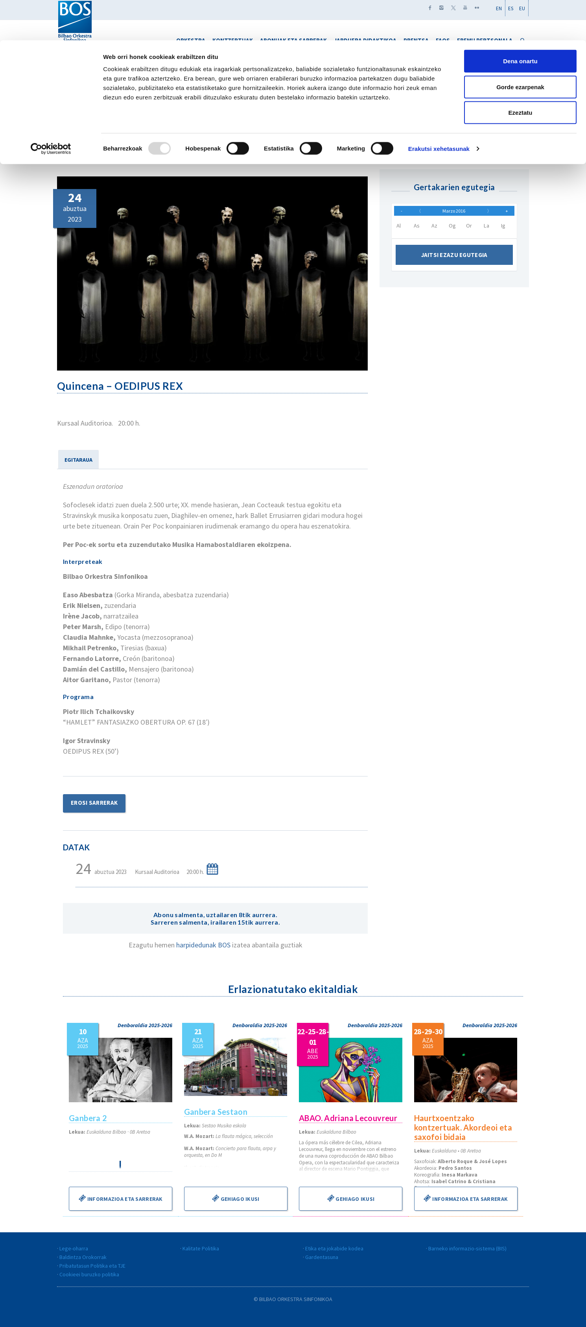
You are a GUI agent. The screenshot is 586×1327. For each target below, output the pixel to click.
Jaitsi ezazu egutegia (454, 258)
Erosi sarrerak (94, 802)
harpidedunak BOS (204, 944)
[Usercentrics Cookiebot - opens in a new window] (51, 108)
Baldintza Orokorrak (83, 1257)
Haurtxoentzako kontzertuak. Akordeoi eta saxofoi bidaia (464, 1127)
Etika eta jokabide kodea (334, 1248)
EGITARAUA (78, 459)
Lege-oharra (73, 1248)
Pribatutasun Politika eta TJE (92, 1265)
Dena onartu (520, 20)
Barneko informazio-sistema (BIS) (467, 1248)
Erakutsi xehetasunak (439, 108)
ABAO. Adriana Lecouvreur (348, 1118)
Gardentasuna (321, 1257)
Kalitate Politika (200, 1248)
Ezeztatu (521, 72)
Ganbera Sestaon (216, 1111)
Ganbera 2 (88, 1118)
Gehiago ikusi (236, 1198)
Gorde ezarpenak (520, 46)
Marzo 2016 (453, 212)
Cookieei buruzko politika (89, 1274)
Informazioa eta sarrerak (121, 1198)
